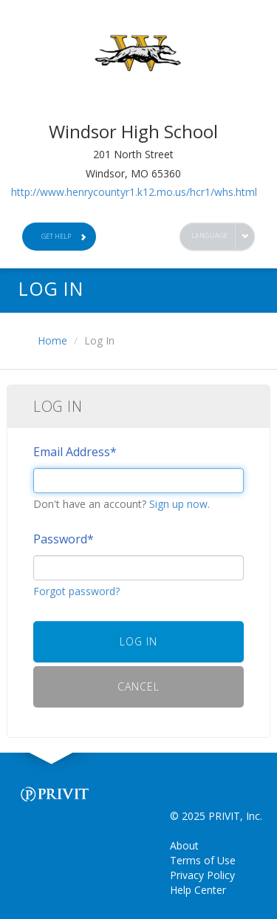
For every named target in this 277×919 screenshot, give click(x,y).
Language (209, 235)
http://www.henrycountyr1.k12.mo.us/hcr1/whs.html (134, 192)
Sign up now (178, 504)
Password (63, 539)
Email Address (75, 452)
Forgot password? (76, 591)
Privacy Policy (202, 875)
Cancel (138, 686)
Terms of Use (203, 860)
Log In (138, 641)
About (184, 845)
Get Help (64, 236)
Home (52, 340)
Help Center (198, 890)
